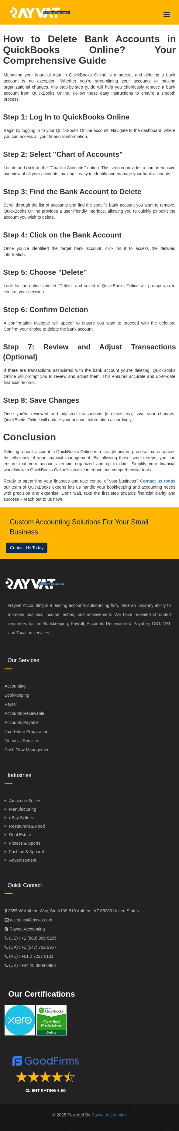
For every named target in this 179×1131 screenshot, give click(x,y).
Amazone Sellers (25, 800)
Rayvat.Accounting (27, 929)
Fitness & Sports (24, 843)
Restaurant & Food (27, 826)
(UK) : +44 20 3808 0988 (32, 965)
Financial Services (22, 740)
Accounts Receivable (24, 713)
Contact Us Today (26, 547)
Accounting (15, 686)
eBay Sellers (21, 817)
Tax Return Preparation (26, 731)
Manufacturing (22, 809)
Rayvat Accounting (109, 1114)
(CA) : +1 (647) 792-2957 (32, 947)
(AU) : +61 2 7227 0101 (30, 956)
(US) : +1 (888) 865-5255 (32, 938)
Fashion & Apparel (26, 851)
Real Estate (20, 834)
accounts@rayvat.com (30, 919)
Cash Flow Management (28, 749)
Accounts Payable (22, 722)
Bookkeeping (17, 695)
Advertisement (22, 860)
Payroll (11, 704)
